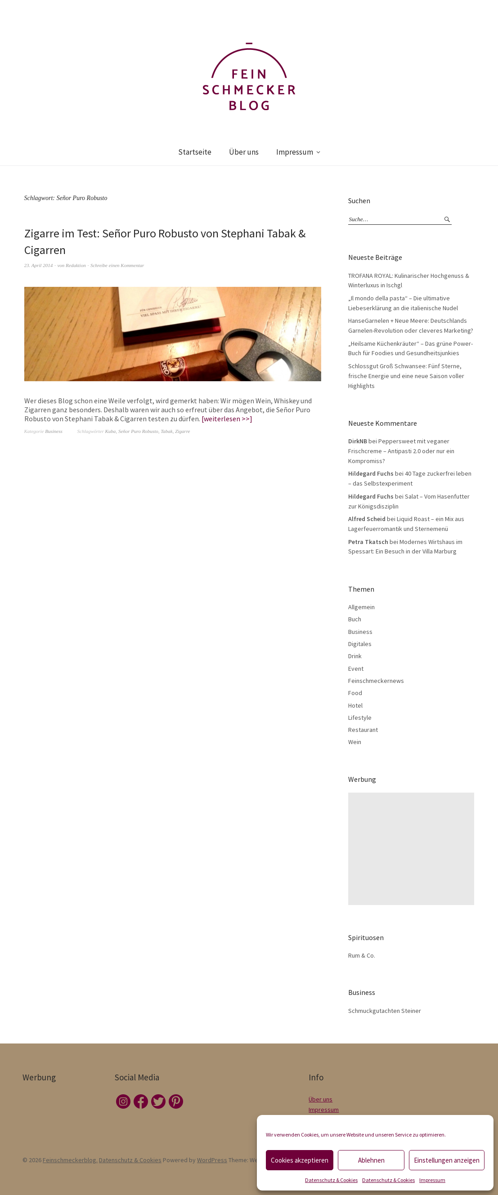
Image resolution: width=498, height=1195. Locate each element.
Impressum (432, 1180)
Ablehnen (371, 1160)
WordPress (212, 1160)
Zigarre (182, 431)
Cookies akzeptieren (299, 1160)
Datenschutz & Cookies (331, 1180)
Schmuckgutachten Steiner (384, 1011)
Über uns (244, 152)
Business (54, 431)
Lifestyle (360, 717)
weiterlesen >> (227, 418)
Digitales (360, 644)
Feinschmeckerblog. (70, 1160)
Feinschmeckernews (376, 681)
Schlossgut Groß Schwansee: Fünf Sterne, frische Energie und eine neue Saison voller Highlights (406, 375)
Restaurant (363, 730)
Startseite (194, 152)
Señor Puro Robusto (138, 431)
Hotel (355, 705)
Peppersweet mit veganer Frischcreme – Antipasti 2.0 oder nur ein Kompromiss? (401, 450)
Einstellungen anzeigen (447, 1160)
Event (355, 668)
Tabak (167, 431)
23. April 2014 (38, 265)
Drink (355, 656)
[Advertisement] (413, 849)
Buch (354, 619)
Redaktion (76, 265)
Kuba (110, 431)
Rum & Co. (361, 955)
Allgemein (361, 607)
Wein (354, 742)
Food (355, 693)
